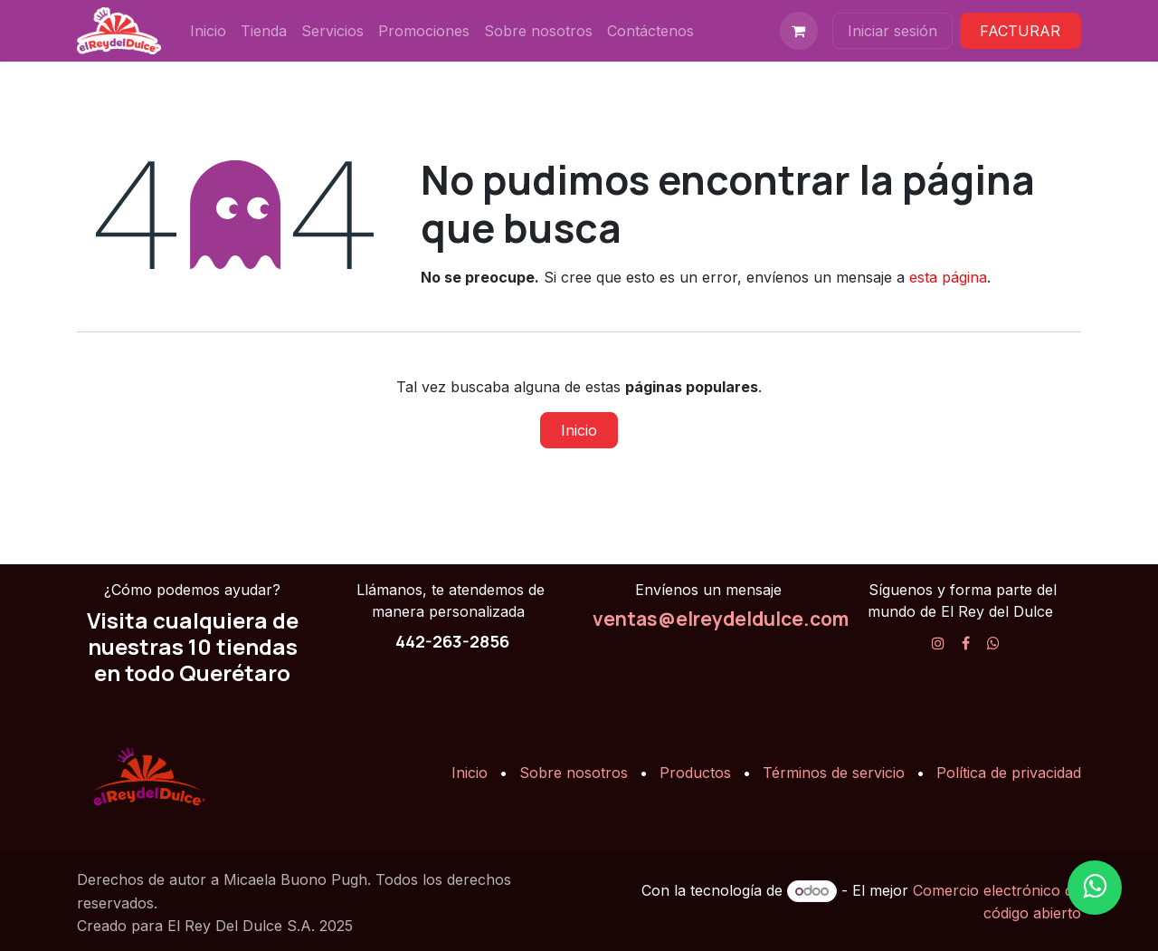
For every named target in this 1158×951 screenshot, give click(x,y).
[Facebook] (965, 643)
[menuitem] (208, 31)
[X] (993, 643)
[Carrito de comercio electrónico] (799, 31)
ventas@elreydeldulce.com (721, 618)
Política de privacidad (1008, 773)
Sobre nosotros (573, 773)
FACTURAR (1020, 31)
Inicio (579, 430)
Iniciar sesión (892, 31)
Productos (695, 773)
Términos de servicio (834, 773)
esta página (948, 277)
